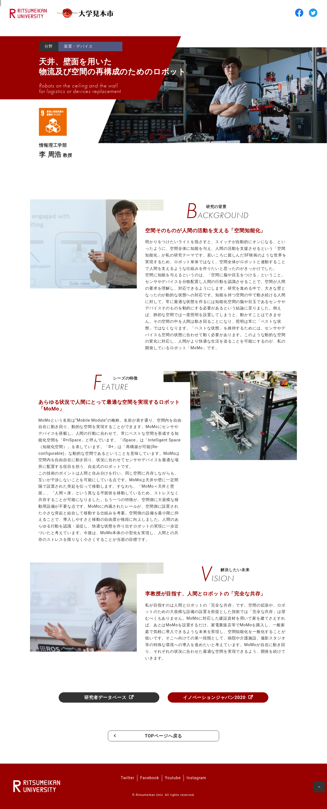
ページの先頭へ (320, 788)
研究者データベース (105, 697)
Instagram (196, 778)
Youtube (173, 778)
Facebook (149, 778)
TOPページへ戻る (163, 736)
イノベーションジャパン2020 (214, 697)
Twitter (127, 778)
